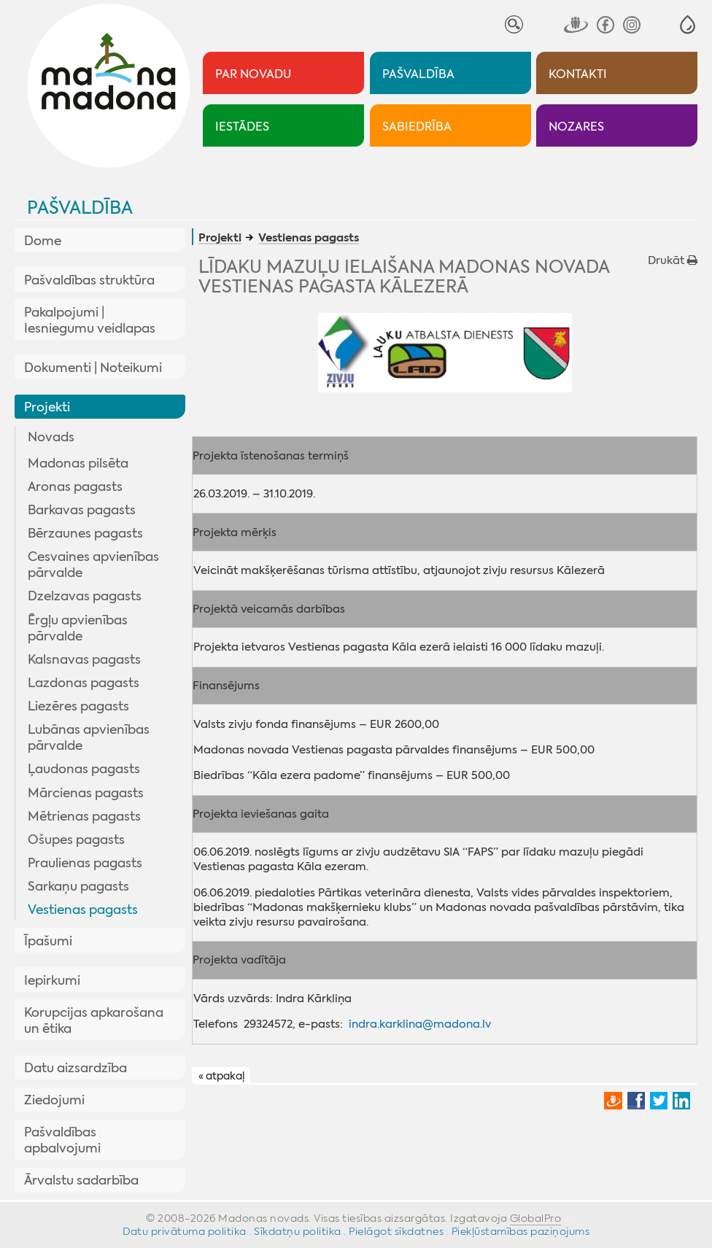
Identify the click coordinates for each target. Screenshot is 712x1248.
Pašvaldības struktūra (89, 280)
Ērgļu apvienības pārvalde (78, 628)
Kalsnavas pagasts (84, 659)
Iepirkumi (52, 980)
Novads (51, 437)
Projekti (47, 407)
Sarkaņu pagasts (78, 886)
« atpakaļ (221, 1075)
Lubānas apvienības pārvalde (89, 737)
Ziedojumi (54, 1100)
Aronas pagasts (75, 486)
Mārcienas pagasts (86, 793)
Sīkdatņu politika (297, 1231)
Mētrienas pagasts (84, 816)
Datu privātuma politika (185, 1231)
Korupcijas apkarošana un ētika (93, 1020)
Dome (42, 241)
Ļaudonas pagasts (84, 769)
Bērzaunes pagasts (85, 533)
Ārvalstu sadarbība (81, 1180)
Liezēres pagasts (78, 706)
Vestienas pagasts (83, 910)
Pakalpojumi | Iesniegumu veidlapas (89, 320)
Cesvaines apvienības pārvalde (93, 565)
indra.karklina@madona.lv (420, 1024)
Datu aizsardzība (75, 1068)
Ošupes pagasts (76, 840)
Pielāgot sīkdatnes (396, 1231)
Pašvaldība (80, 208)
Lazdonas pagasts (83, 683)
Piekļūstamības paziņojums (521, 1231)
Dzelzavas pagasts (85, 596)
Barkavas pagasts (82, 510)
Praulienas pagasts (85, 863)
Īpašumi (48, 941)
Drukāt (672, 260)
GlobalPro (536, 1218)
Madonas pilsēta (78, 463)
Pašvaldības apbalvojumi (62, 1140)
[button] (687, 24)
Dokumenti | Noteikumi (93, 368)
